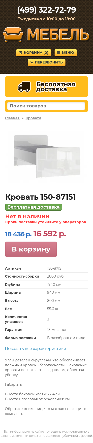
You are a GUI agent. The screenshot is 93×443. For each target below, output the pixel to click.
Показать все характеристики (35, 348)
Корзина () (33, 52)
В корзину (31, 249)
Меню (65, 52)
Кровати (33, 118)
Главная (12, 118)
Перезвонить (47, 62)
